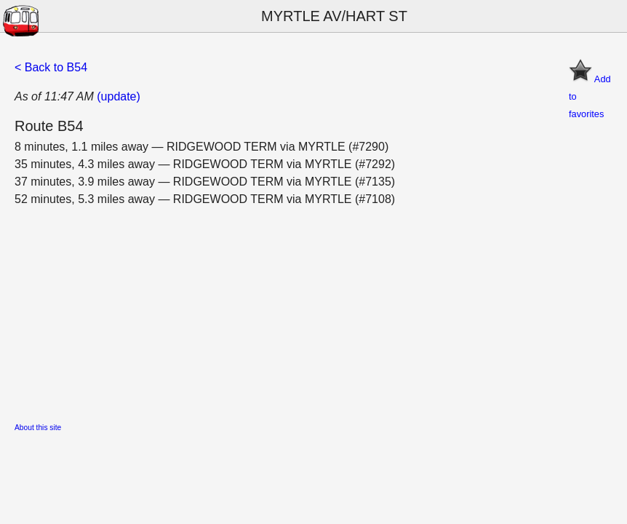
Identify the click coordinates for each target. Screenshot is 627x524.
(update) (118, 96)
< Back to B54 (51, 67)
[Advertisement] (313, 310)
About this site (38, 428)
